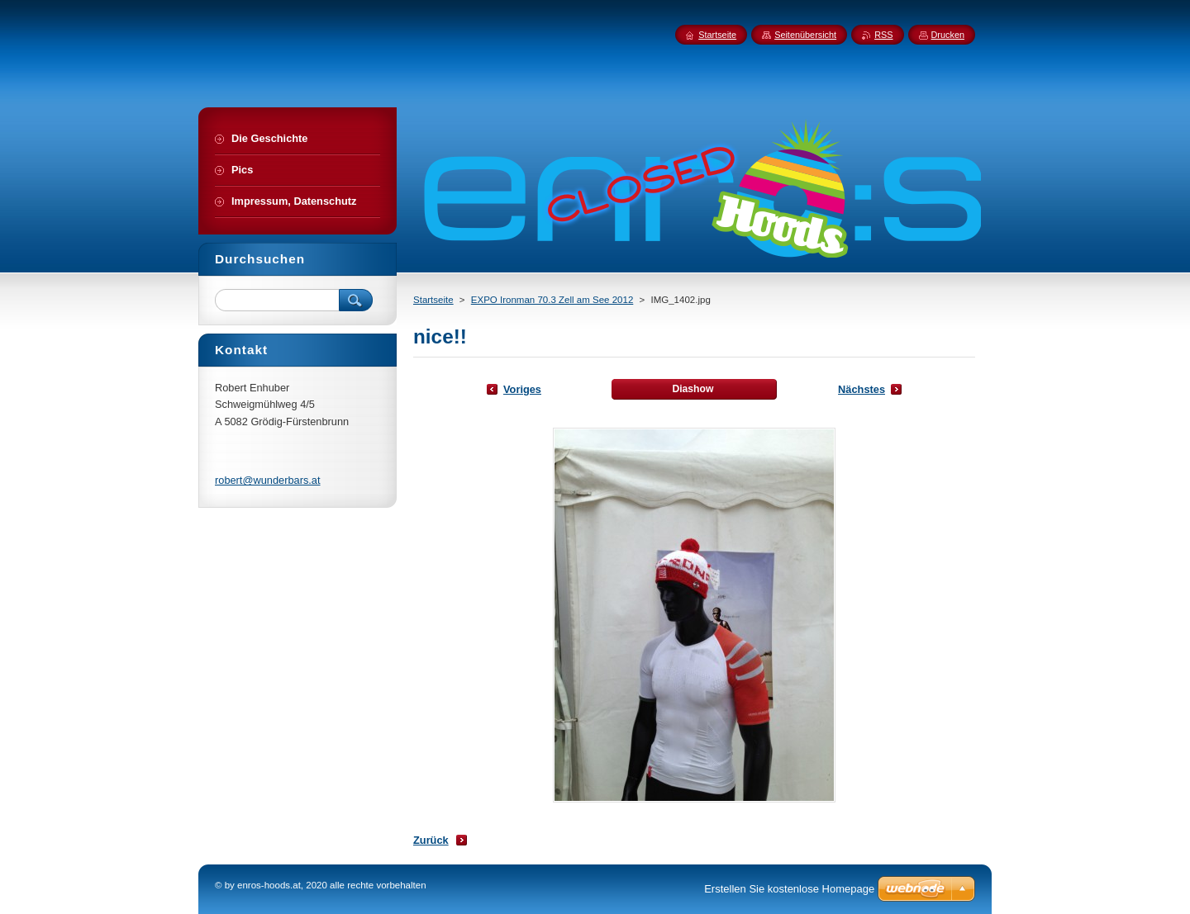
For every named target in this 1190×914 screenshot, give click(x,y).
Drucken (948, 35)
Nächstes (861, 389)
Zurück (431, 840)
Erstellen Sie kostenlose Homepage (789, 889)
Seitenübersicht (805, 35)
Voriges (522, 389)
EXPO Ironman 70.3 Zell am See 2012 (552, 300)
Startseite (433, 300)
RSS (883, 35)
